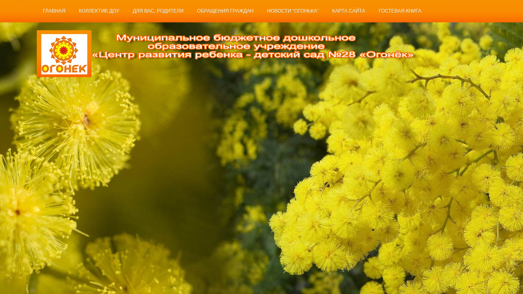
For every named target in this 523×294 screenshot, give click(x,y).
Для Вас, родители (158, 11)
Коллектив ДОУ (99, 11)
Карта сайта (348, 11)
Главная (54, 11)
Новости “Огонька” (293, 11)
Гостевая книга (400, 11)
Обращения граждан (225, 11)
